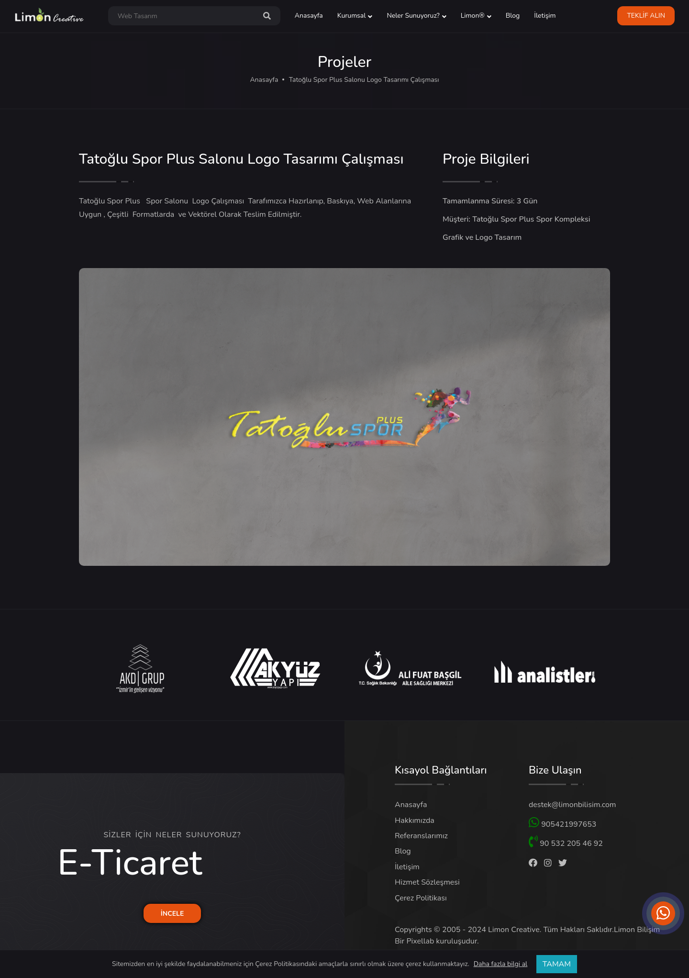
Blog (513, 15)
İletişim (545, 15)
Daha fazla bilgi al (501, 964)
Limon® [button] (473, 15)
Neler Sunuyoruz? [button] (413, 15)
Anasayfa (309, 15)
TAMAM (557, 964)
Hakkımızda (414, 820)
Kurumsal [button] (351, 15)
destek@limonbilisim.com (572, 804)
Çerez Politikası (421, 898)
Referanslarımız (421, 836)
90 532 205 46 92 (566, 842)
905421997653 (562, 823)
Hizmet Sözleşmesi (427, 882)
